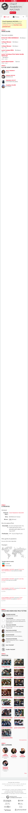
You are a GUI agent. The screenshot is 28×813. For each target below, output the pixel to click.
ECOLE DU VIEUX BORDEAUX (10, 38)
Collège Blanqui (6, 42)
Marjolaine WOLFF (11, 80)
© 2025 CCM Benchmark (21, 793)
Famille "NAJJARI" (10, 649)
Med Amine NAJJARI (11, 630)
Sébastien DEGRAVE (5, 768)
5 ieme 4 (19, 599)
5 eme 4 (14, 589)
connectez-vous (6, 25)
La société (7, 790)
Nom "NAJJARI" (10, 645)
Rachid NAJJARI (10, 635)
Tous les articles (13, 790)
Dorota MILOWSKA (14, 755)
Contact (12, 789)
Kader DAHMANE (22, 755)
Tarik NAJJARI (9, 618)
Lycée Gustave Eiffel (7, 50)
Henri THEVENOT (10, 70)
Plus (25, 773)
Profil (7, 17)
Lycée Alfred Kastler (7, 61)
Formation (24, 789)
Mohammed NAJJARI (11, 639)
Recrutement (19, 790)
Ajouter (13, 12)
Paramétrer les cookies (18, 792)
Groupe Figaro (12, 793)
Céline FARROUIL (5, 755)
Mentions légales (5, 793)
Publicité (19, 789)
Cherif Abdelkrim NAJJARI (7, 569)
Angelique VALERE (11, 85)
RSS (16, 789)
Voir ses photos (23, 740)
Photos (17, 17)
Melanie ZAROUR (10, 75)
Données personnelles (9, 792)
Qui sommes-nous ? (6, 789)
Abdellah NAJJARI (10, 614)
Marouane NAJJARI (11, 625)
